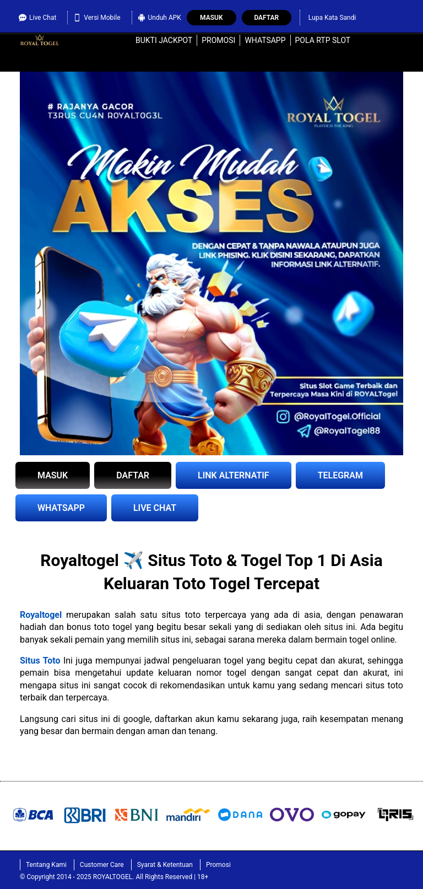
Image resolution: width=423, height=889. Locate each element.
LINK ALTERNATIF (233, 475)
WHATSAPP (61, 508)
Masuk (211, 17)
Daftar (266, 17)
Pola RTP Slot (323, 40)
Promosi (218, 40)
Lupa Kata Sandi (332, 17)
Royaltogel (41, 615)
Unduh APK (159, 16)
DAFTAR (132, 475)
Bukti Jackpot (163, 40)
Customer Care (102, 865)
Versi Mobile (96, 16)
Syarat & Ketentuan (165, 865)
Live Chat (37, 16)
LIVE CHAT (154, 508)
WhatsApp (265, 40)
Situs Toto (40, 660)
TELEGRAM (340, 475)
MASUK (52, 475)
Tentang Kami (46, 865)
